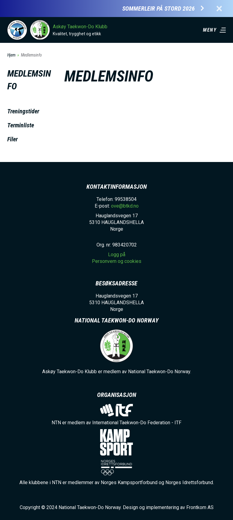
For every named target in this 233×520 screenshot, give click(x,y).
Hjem (11, 55)
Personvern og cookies (116, 261)
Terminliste (20, 125)
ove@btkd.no (125, 206)
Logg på (116, 254)
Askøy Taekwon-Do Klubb (80, 26)
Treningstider (23, 111)
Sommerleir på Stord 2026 (158, 8)
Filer (12, 139)
